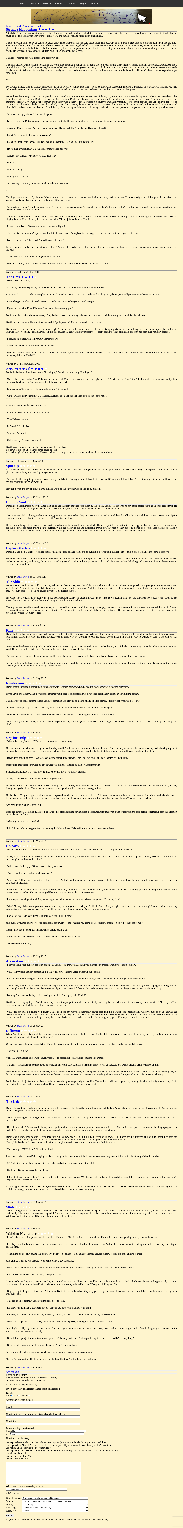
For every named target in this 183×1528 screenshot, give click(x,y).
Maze (45, 3)
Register (95, 3)
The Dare (13, 277)
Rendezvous (15, 683)
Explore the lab (18, 548)
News (23, 3)
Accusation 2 (12, 1372)
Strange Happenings (22, 29)
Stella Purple (23, 497)
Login (83, 3)
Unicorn (13, 846)
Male (15, 1395)
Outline (40, 26)
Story (33, 3)
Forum (72, 3)
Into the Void (16, 502)
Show (10, 1207)
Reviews (59, 3)
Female (24, 1395)
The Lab (13, 1101)
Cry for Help (16, 738)
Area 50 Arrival (18, 369)
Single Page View (24, 26)
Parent (9, 26)
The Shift (13, 582)
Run (10, 630)
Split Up (13, 466)
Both (8, 1395)
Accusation (15, 961)
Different (13, 1031)
